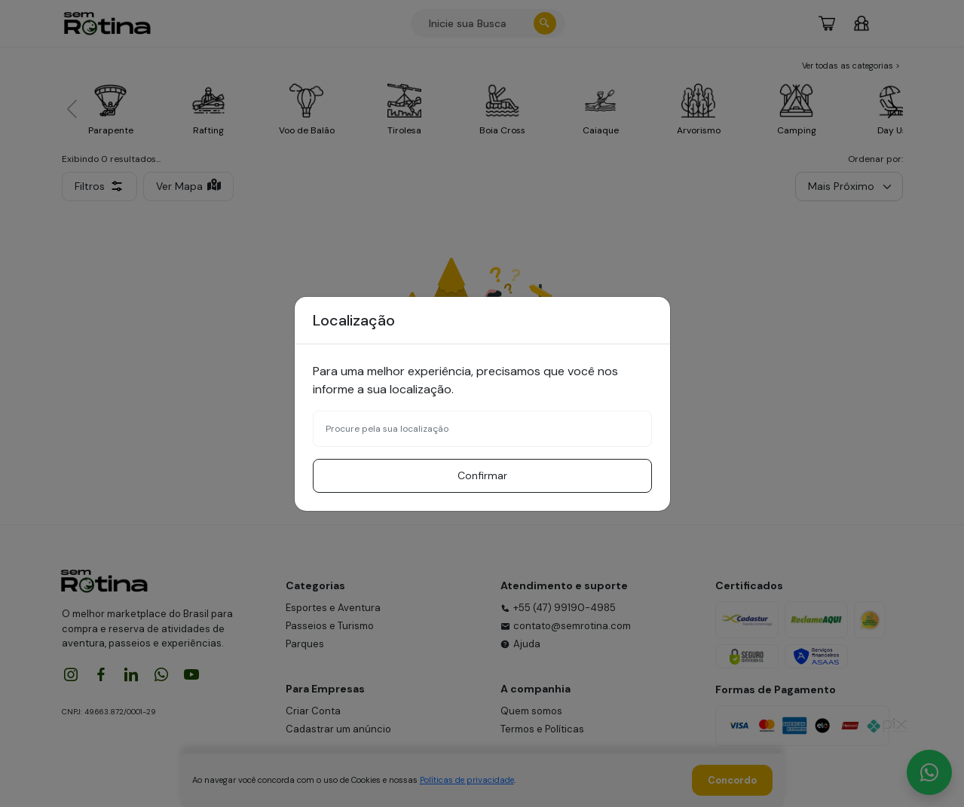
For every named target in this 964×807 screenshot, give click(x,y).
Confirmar (482, 475)
